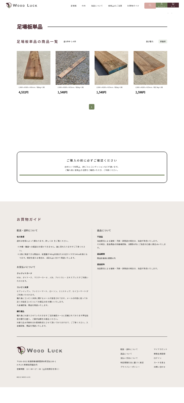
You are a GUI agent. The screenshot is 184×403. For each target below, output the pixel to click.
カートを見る (159, 378)
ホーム (151, 16)
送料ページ (58, 256)
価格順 (164, 46)
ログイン (158, 373)
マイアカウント (160, 365)
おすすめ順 (153, 46)
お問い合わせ (159, 382)
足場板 (74, 6)
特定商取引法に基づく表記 (132, 378)
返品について (126, 369)
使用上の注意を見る (92, 188)
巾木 (84, 6)
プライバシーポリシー (130, 382)
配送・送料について (129, 365)
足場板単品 (170, 16)
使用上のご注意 (115, 6)
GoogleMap (45, 381)
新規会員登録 (159, 369)
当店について (97, 6)
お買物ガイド (133, 6)
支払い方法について (129, 373)
